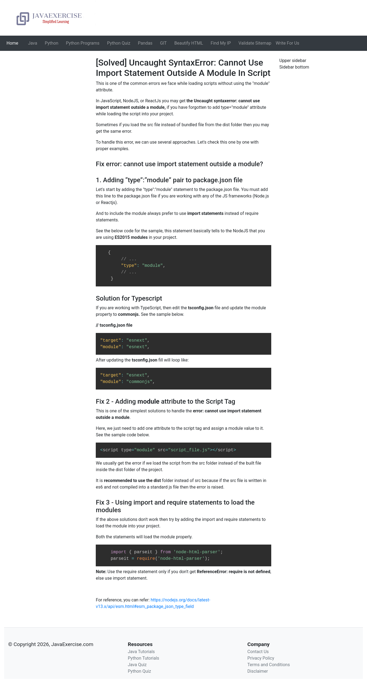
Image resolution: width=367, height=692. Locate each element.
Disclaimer (257, 671)
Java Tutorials (141, 651)
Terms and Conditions (268, 664)
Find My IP (221, 43)
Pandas (145, 43)
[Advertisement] (46, 91)
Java (32, 43)
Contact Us (258, 651)
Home (13, 43)
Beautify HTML (188, 43)
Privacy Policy (260, 658)
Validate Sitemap (255, 43)
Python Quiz (118, 43)
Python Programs (82, 43)
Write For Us (287, 43)
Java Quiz (137, 664)
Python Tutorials (143, 658)
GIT (163, 43)
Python (51, 43)
